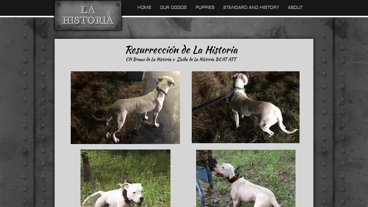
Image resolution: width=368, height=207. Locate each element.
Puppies (204, 7)
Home (144, 7)
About (295, 7)
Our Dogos (173, 7)
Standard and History (251, 7)
